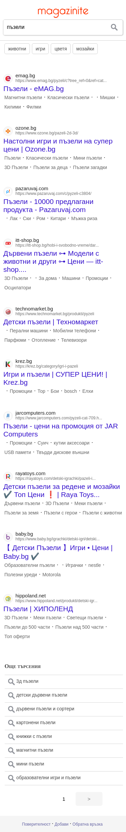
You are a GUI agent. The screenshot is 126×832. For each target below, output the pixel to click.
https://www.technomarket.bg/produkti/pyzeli (54, 313)
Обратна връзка (88, 824)
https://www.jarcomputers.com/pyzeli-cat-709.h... (58, 418)
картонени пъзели (36, 722)
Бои (55, 391)
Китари (58, 218)
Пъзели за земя (21, 512)
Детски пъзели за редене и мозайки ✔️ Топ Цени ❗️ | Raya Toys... (61, 490)
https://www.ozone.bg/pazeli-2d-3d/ (46, 133)
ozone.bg (25, 128)
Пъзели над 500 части (79, 627)
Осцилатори (17, 287)
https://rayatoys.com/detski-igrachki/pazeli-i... (55, 478)
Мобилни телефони (74, 330)
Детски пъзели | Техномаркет (50, 322)
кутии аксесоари (71, 443)
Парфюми (15, 340)
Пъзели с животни (102, 512)
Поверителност (36, 824)
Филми (33, 107)
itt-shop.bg (27, 240)
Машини (71, 278)
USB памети (17, 452)
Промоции (97, 278)
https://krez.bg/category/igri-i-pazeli (46, 366)
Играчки (74, 565)
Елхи (87, 391)
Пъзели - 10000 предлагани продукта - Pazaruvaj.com (48, 205)
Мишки (107, 97)
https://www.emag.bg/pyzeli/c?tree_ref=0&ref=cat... (61, 80)
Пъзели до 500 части (27, 627)
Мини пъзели (87, 158)
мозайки (85, 48)
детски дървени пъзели (41, 695)
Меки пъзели (88, 503)
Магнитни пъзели (23, 97)
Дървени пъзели (22, 503)
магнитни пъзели (34, 750)
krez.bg (23, 361)
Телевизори (74, 340)
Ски (27, 218)
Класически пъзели (68, 97)
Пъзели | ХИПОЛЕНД (38, 609)
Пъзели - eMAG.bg (33, 88)
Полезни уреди (20, 574)
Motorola (51, 574)
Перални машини (29, 330)
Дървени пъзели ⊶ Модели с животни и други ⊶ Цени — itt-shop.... (53, 261)
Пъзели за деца (50, 167)
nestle (94, 565)
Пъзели (12, 158)
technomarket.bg (34, 308)
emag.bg (25, 75)
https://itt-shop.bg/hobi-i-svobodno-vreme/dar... (57, 245)
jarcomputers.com (35, 413)
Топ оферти (17, 636)
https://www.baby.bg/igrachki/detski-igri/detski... (57, 539)
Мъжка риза (84, 218)
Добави (62, 824)
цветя (60, 48)
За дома (48, 278)
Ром (40, 218)
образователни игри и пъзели (48, 777)
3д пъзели (27, 681)
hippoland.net (30, 595)
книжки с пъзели (34, 736)
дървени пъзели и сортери (45, 708)
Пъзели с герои (60, 512)
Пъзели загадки (90, 167)
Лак (13, 218)
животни (17, 48)
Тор (41, 391)
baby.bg (24, 534)
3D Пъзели (16, 167)
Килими (12, 107)
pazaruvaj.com (31, 188)
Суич (43, 443)
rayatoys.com (30, 473)
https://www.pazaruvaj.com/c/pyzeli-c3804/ (53, 193)
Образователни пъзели (29, 565)
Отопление (44, 340)
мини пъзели (30, 763)
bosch (71, 391)
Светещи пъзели (85, 617)
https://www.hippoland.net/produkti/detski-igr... (56, 600)
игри (40, 48)
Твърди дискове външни (62, 452)
